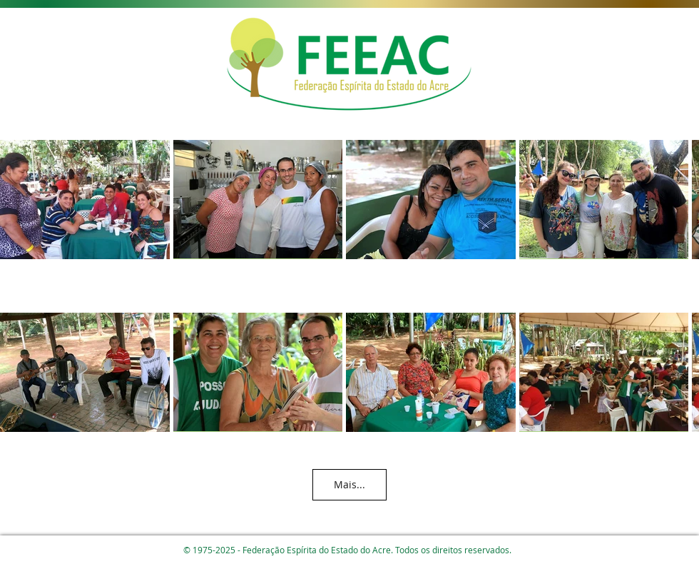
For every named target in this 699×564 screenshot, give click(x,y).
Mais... (349, 484)
